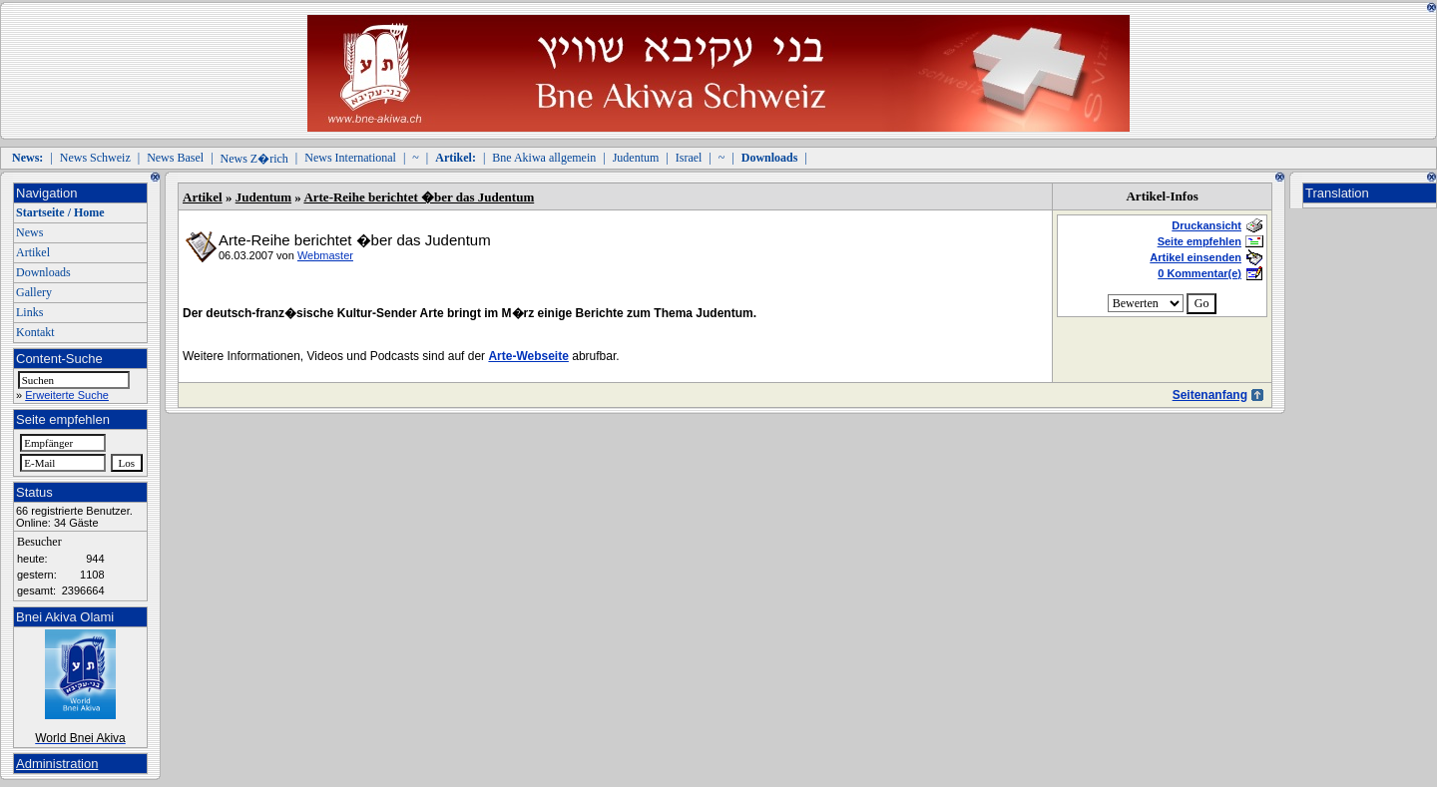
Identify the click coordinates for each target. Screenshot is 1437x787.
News (29, 232)
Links (29, 312)
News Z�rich (254, 159)
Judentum (636, 158)
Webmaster (325, 255)
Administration (57, 763)
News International (350, 158)
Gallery (34, 292)
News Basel (175, 158)
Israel (689, 158)
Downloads (43, 272)
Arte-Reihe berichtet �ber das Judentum (418, 197)
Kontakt (35, 332)
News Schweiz (95, 158)
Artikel (33, 252)
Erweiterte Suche (67, 395)
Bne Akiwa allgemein (544, 158)
